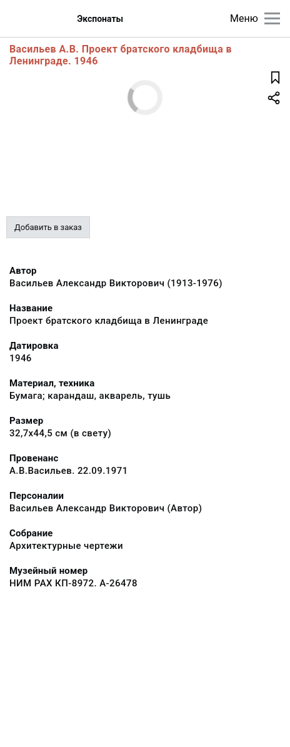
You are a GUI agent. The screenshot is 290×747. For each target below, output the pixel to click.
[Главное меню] (272, 18)
